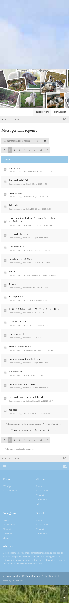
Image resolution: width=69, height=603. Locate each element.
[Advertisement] (34, 34)
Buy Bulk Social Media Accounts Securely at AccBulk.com (32, 220)
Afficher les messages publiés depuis (34, 424)
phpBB (19, 575)
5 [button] (29, 150)
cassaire (29, 288)
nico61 (28, 237)
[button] (4, 150)
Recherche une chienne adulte (24, 397)
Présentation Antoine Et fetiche (25, 359)
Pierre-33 (29, 250)
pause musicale (16, 246)
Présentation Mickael (20, 346)
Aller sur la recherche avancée (18, 448)
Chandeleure (15, 168)
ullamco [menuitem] (7, 537)
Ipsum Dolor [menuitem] (42, 490)
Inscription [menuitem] (42, 112)
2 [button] (14, 150)
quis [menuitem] (38, 504)
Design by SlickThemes (12, 580)
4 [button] (24, 150)
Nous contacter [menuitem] (10, 490)
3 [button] (19, 150)
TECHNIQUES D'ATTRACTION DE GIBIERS (34, 309)
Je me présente (16, 296)
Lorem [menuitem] (39, 486)
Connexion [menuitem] (60, 112)
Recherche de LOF (18, 180)
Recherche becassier (19, 234)
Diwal (28, 184)
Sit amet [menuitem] (40, 495)
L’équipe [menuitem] (7, 486)
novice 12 (30, 413)
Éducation (14, 205)
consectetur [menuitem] (41, 499)
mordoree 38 (31, 171)
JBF (27, 375)
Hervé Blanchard (33, 275)
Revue (12, 271)
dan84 (28, 300)
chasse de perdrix (18, 334)
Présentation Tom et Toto (22, 384)
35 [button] (41, 150)
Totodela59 (30, 225)
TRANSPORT (16, 371)
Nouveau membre (18, 321)
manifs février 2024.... (20, 259)
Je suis (12, 284)
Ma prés (13, 409)
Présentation (15, 193)
